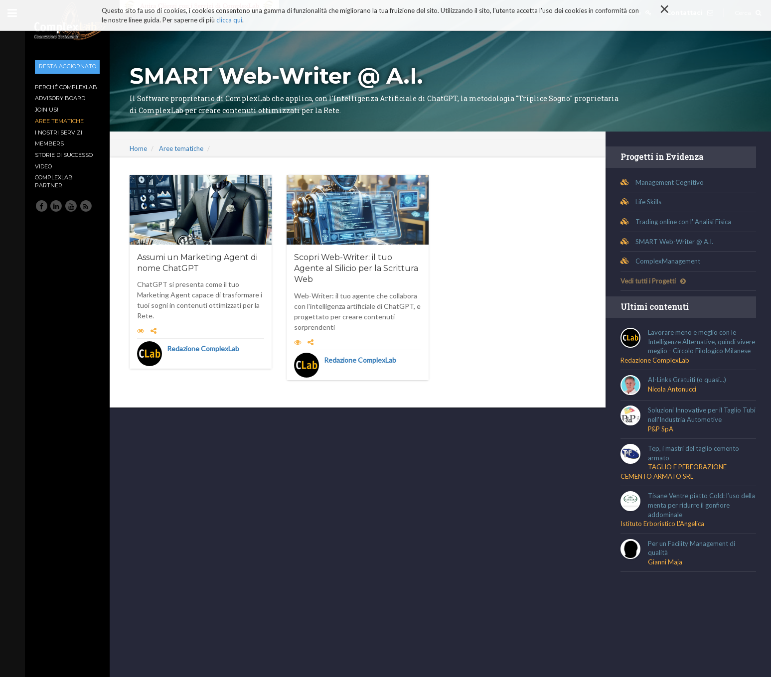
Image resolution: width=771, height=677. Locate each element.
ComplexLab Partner (54, 181)
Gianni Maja (665, 562)
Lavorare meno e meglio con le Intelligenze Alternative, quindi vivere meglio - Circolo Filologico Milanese (701, 341)
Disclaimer (258, 630)
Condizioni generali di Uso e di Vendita (336, 630)
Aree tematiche (59, 121)
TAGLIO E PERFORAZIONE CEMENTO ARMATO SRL (673, 471)
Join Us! (46, 109)
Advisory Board (60, 98)
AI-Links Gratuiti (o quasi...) (687, 380)
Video (43, 166)
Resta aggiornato (67, 66)
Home (138, 148)
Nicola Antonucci (672, 389)
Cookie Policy (213, 630)
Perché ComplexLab (66, 87)
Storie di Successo (64, 154)
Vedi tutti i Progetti (653, 281)
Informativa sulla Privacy (149, 630)
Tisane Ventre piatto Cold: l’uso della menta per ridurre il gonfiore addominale (701, 505)
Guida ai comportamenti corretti (443, 630)
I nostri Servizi (58, 132)
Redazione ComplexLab (203, 348)
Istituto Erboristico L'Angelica (662, 524)
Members (49, 143)
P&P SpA (660, 429)
